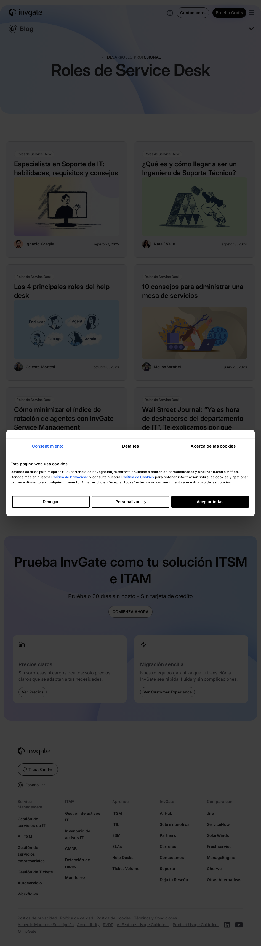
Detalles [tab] (130, 446)
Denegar (51, 501)
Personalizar (131, 501)
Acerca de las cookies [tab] (213, 446)
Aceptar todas (210, 501)
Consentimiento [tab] (47, 446)
